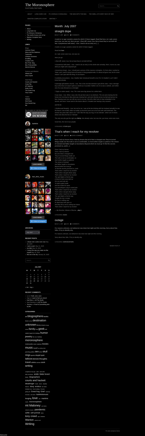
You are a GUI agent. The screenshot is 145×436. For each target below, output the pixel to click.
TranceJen (28, 54)
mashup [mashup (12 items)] (39, 337)
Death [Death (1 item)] (36, 383)
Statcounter (3, 435)
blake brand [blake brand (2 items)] (45, 374)
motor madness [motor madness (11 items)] (37, 344)
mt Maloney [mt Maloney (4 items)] (32, 405)
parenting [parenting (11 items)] (27, 352)
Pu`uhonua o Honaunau (58, 14)
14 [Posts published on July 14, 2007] (45, 277)
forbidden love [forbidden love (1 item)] (28, 389)
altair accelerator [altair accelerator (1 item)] (29, 374)
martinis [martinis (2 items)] (44, 398)
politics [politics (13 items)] (33, 352)
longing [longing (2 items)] (28, 398)
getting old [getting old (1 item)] (27, 391)
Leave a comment (77, 135)
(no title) (29, 248)
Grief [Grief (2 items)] (43, 391)
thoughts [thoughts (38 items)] (43, 359)
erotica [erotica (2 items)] (38, 386)
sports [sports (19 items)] (33, 355)
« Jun (27, 287)
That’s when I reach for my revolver (77, 131)
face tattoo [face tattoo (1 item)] (44, 386)
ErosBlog (28, 58)
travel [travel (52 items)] (28, 362)
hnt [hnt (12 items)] (34, 333)
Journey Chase (30, 50)
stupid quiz (67, 126)
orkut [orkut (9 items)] (44, 348)
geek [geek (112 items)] (41, 328)
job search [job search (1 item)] (33, 394)
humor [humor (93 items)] (44, 332)
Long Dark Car (40, 14)
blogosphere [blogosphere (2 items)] (34, 377)
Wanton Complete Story (37, 18)
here (62, 50)
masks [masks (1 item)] (26, 401)
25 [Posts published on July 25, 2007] (34, 281)
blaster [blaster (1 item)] (26, 377)
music (65, 215)
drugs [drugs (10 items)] (47, 325)
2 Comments (75, 224)
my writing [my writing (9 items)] (40, 348)
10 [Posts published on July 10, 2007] (31, 277)
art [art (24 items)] (26, 317)
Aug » (31, 287)
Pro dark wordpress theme (113, 431)
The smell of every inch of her (101, 14)
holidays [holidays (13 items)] (37, 333)
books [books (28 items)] (46, 316)
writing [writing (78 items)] (29, 365)
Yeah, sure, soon (36, 296)
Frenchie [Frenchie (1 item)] (42, 389)
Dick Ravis (28, 101)
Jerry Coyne (29, 75)
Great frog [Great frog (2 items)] (35, 391)
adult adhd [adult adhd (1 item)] (42, 371)
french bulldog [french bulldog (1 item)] (36, 389)
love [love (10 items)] (36, 336)
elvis (67, 35)
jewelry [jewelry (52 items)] (28, 336)
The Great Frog (30, 90)
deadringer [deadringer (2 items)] (29, 384)
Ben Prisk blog (30, 63)
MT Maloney (29, 86)
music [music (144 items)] (29, 347)
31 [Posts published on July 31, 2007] (31, 283)
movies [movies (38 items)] (45, 344)
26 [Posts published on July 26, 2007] (38, 281)
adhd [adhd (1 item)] (37, 371)
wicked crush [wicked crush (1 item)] (38, 420)
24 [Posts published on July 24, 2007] (31, 281)
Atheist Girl (28, 73)
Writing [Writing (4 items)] (29, 424)
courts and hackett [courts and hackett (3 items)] (35, 380)
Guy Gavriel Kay (30, 103)
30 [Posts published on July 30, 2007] (27, 283)
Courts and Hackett (31, 82)
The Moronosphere (39, 5)
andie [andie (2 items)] (36, 374)
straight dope (63, 31)
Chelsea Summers (31, 56)
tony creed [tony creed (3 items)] (31, 416)
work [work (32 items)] (43, 362)
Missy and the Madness (32, 52)
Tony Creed (28, 92)
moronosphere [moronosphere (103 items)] (34, 340)
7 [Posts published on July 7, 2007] (45, 274)
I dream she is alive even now (36, 242)
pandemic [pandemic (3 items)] (40, 409)
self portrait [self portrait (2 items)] (35, 413)
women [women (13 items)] (38, 362)
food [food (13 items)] (36, 329)
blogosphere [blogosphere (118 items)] (35, 316)
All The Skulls (39, 300)
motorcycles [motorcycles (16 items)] (29, 344)
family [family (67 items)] (32, 329)
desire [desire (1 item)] (40, 383)
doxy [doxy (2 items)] (32, 386)
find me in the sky (32, 254)
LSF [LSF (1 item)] (40, 398)
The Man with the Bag (78, 14)
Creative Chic (29, 61)
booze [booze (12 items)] (27, 321)
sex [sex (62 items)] (37, 351)
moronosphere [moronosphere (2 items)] (35, 402)
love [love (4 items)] (35, 398)
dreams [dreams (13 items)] (43, 325)
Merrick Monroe (30, 67)
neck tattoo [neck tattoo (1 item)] (44, 406)
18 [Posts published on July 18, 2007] (34, 279)
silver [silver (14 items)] (40, 352)
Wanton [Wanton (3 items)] (29, 419)
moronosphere (68, 242)
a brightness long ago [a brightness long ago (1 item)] (30, 371)
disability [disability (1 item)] (45, 383)
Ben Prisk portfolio (31, 65)
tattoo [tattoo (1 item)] (42, 413)
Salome (27, 99)
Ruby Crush (29, 88)
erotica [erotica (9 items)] (26, 329)
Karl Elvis (30, 300)
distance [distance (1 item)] (27, 386)
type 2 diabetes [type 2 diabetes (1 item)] (41, 416)
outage (59, 220)
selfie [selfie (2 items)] (27, 413)
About (29, 14)
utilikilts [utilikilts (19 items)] (33, 362)
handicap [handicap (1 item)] (48, 391)
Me (26, 105)
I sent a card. (31, 246)
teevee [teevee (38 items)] (36, 359)
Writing (53, 19)
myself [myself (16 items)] (35, 348)
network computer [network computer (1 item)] (29, 410)
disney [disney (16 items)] (39, 325)
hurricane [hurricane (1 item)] (27, 394)
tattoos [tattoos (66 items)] (28, 358)
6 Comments (75, 35)
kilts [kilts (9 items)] (33, 336)
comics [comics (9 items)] (30, 321)
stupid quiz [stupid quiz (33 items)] (40, 355)
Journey (29, 304)
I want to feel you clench (39, 298)
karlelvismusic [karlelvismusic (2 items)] (42, 394)
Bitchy (79, 118)
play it (79, 210)
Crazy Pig (28, 84)
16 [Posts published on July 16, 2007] (27, 279)
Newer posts (114, 246)
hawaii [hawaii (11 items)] (31, 333)
